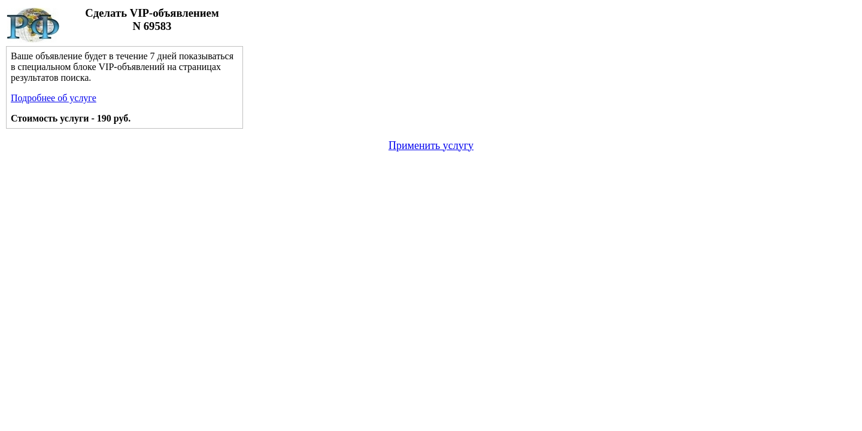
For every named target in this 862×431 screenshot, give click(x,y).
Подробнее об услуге (53, 98)
